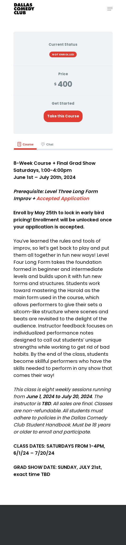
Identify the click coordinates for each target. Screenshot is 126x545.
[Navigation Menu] (110, 8)
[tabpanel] (63, 318)
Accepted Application (62, 198)
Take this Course (63, 116)
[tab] (25, 144)
